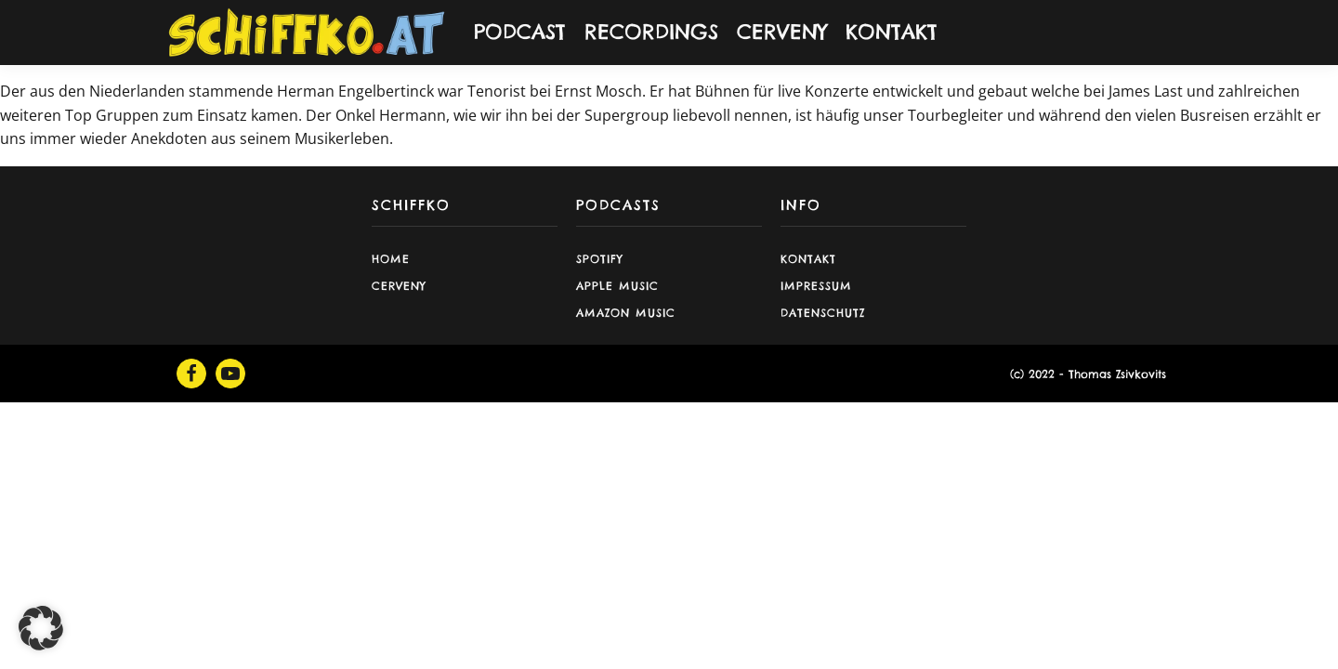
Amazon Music (626, 313)
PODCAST (520, 32)
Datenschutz (822, 313)
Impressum (816, 286)
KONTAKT (892, 32)
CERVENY (782, 32)
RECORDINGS (651, 32)
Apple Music (617, 286)
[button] (41, 628)
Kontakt (808, 259)
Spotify (599, 259)
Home (391, 259)
